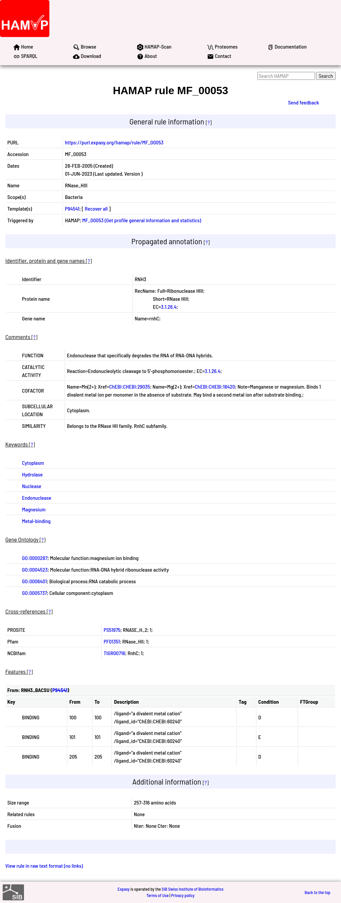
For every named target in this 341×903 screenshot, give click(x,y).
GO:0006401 (34, 581)
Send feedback (303, 102)
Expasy (124, 889)
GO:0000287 (35, 558)
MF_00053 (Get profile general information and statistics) (141, 220)
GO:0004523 (35, 569)
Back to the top (317, 892)
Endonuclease (36, 497)
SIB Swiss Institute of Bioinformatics (192, 889)
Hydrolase (32, 474)
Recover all (96, 208)
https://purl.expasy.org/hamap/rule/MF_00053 (114, 142)
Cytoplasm (33, 462)
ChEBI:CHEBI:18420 (215, 386)
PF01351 (112, 641)
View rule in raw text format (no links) (44, 865)
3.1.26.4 (168, 306)
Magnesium (34, 509)
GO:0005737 (34, 593)
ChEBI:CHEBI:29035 (129, 386)
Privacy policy (182, 895)
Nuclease (31, 486)
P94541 (72, 208)
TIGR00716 (114, 653)
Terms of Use (158, 895)
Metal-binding (36, 521)
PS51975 (112, 630)
